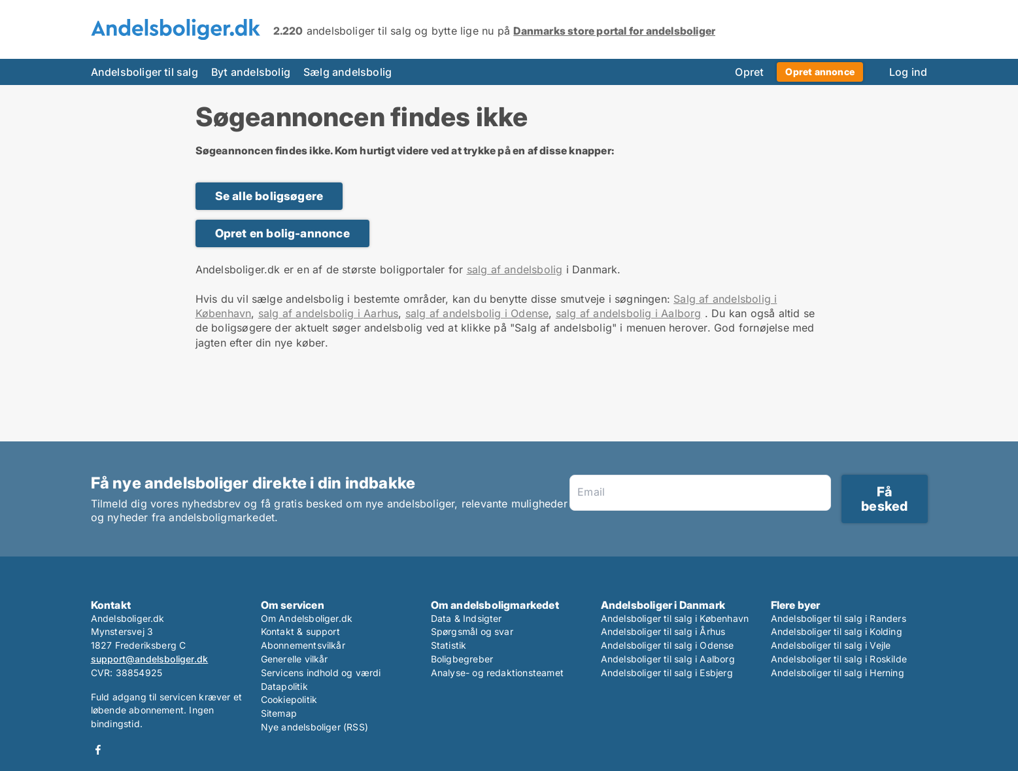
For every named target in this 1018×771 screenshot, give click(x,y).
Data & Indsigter (466, 618)
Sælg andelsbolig (347, 71)
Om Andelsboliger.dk (307, 618)
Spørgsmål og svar (472, 631)
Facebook (98, 750)
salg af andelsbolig (515, 269)
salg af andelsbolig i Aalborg (629, 313)
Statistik (449, 645)
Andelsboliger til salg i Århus (663, 631)
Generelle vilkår (294, 658)
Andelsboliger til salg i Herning (837, 672)
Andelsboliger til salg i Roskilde (839, 658)
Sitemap (279, 713)
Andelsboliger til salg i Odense (667, 645)
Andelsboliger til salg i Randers (838, 618)
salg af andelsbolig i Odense (477, 313)
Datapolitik (284, 686)
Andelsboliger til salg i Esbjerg (667, 672)
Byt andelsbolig (250, 71)
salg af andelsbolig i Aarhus (328, 313)
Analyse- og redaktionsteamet (497, 672)
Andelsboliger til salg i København (675, 618)
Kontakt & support (300, 631)
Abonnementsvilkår (303, 645)
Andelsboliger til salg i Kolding (836, 631)
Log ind (908, 71)
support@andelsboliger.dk (150, 658)
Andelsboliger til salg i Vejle (831, 645)
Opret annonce (820, 71)
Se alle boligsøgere (269, 196)
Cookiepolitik (289, 699)
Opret (749, 71)
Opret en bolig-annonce (282, 233)
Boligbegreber (462, 658)
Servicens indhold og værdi (321, 672)
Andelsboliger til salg (144, 71)
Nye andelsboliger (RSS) (315, 726)
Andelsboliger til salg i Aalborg (668, 658)
